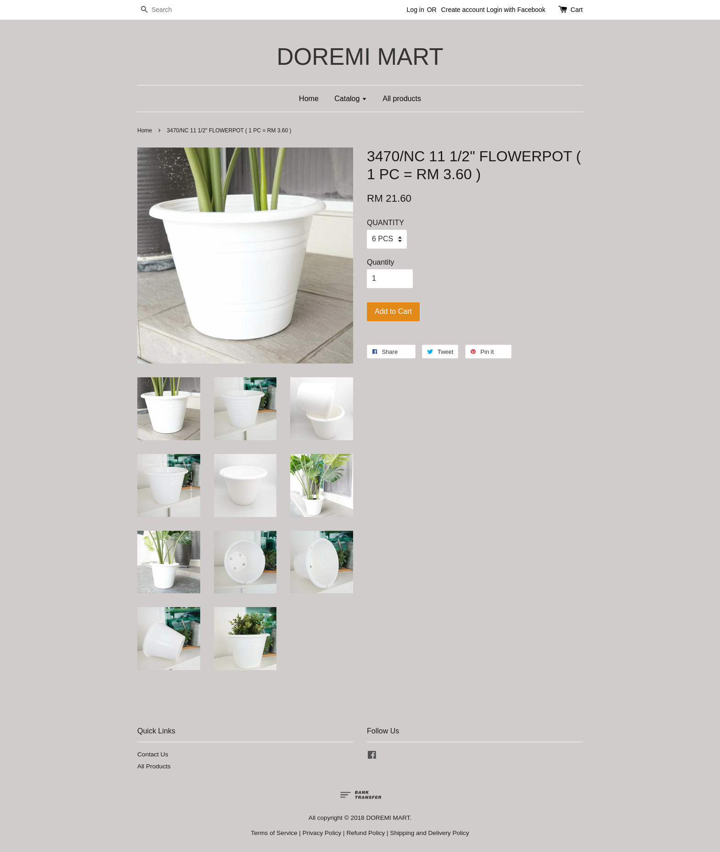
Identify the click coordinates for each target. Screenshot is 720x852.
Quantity (380, 262)
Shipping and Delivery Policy (429, 832)
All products (401, 98)
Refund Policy (365, 832)
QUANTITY (385, 223)
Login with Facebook (515, 9)
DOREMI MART (359, 57)
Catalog (350, 98)
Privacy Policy (322, 832)
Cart (577, 9)
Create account (463, 9)
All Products (154, 766)
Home (309, 98)
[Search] (164, 10)
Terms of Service (274, 832)
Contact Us (152, 754)
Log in (415, 9)
